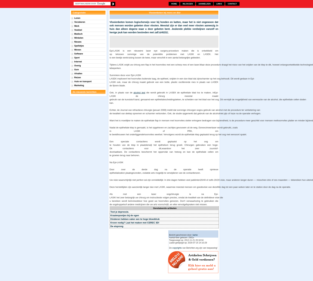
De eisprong (116, 226)
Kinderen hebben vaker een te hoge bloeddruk (135, 219)
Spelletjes (79, 46)
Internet (78, 61)
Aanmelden (205, 4)
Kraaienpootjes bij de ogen (124, 215)
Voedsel (78, 30)
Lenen (77, 18)
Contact (232, 4)
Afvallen (78, 73)
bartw (195, 235)
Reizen (77, 77)
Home (174, 4)
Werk (76, 26)
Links (219, 4)
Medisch (78, 34)
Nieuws (78, 42)
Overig (77, 65)
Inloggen (188, 4)
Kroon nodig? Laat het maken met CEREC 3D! (134, 222)
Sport (77, 58)
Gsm (76, 69)
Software (78, 54)
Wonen (77, 50)
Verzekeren (79, 22)
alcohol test (139, 92)
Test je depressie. (119, 212)
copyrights (177, 248)
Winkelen (78, 38)
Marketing (79, 85)
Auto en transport (83, 81)
